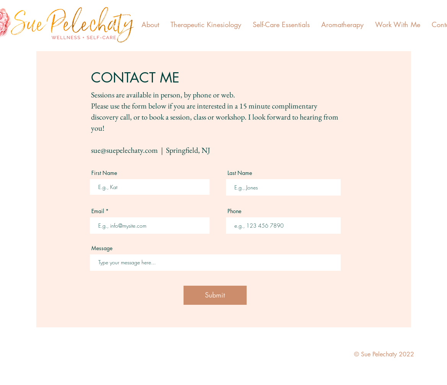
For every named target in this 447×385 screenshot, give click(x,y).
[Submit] (215, 295)
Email (97, 211)
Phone (234, 211)
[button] (150, 24)
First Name (104, 173)
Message (101, 248)
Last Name (240, 173)
